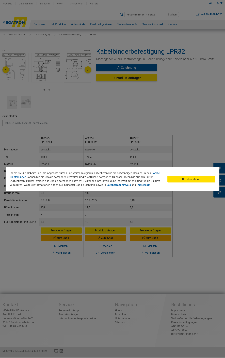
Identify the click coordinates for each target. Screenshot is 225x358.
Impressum (143, 184)
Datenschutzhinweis (119, 184)
